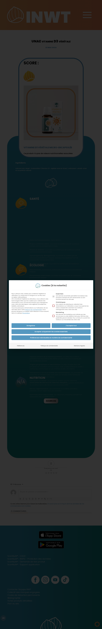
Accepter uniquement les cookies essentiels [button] (51, 332)
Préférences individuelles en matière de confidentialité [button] (51, 338)
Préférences (20, 346)
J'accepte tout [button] (71, 326)
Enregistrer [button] (31, 326)
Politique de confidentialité (33, 309)
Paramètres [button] (26, 313)
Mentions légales (79, 346)
